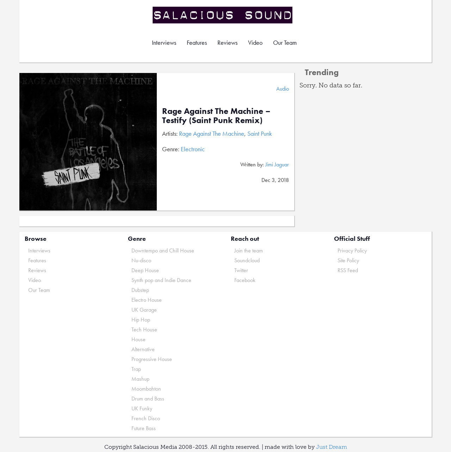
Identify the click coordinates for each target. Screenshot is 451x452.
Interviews (164, 42)
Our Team (285, 42)
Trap (136, 369)
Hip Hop (140, 319)
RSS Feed (348, 270)
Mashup (140, 379)
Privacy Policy (352, 250)
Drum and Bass (147, 398)
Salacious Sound (223, 15)
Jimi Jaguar (277, 164)
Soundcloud (247, 260)
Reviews (227, 42)
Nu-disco (141, 260)
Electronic (193, 149)
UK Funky (141, 408)
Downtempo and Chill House (162, 250)
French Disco (145, 418)
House (138, 339)
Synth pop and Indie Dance (161, 280)
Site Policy (348, 260)
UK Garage (144, 309)
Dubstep (140, 290)
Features (197, 42)
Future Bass (143, 428)
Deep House (145, 270)
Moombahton (146, 388)
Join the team (248, 250)
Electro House (146, 300)
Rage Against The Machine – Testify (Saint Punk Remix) (216, 115)
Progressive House (151, 359)
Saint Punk (259, 133)
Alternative (143, 349)
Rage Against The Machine (211, 133)
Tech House (144, 329)
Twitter (241, 270)
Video (255, 42)
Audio (282, 88)
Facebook (244, 280)
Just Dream (331, 447)
